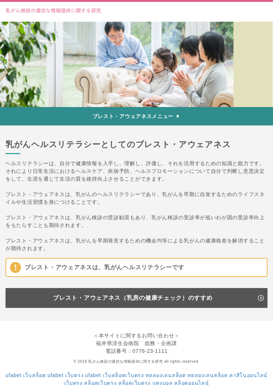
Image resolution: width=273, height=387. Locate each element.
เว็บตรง (74, 375)
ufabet (13, 375)
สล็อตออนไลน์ (191, 383)
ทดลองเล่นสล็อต (166, 375)
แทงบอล (162, 383)
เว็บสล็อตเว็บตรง (123, 375)
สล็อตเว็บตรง (100, 383)
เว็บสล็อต (34, 375)
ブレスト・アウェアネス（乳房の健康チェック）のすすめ (132, 298)
